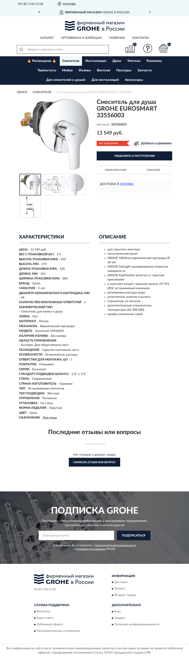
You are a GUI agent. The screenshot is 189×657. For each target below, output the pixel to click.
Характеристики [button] (115, 170)
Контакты (140, 37)
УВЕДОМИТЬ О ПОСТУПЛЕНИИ (134, 156)
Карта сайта (45, 617)
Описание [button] (153, 170)
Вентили (103, 70)
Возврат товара (125, 595)
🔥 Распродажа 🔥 (41, 61)
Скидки (119, 617)
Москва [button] (126, 184)
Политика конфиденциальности (136, 624)
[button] (148, 48)
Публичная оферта (50, 624)
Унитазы (133, 61)
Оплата (119, 588)
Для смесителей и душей (65, 80)
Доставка (121, 582)
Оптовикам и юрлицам (81, 37)
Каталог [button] (47, 37)
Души (116, 61)
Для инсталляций (105, 80)
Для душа (50, 417)
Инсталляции (95, 61)
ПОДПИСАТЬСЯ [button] (133, 535)
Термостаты (47, 70)
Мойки (67, 70)
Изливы (85, 70)
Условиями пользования (90, 549)
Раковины (154, 61)
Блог (117, 611)
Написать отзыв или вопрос (94, 462)
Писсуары (123, 70)
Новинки (117, 37)
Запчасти (144, 70)
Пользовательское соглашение (58, 630)
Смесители (70, 61)
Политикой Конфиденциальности (115, 545)
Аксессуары (134, 80)
